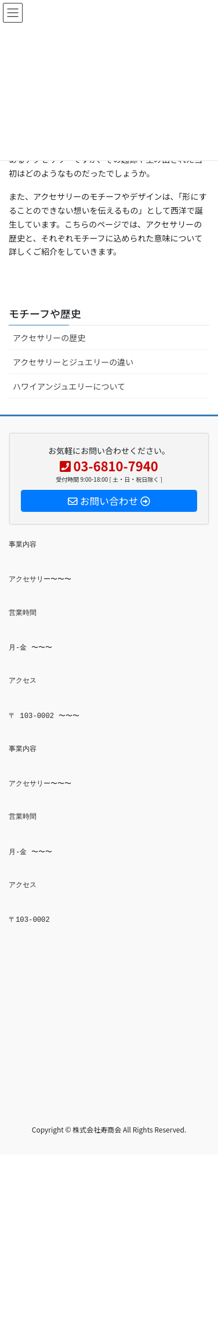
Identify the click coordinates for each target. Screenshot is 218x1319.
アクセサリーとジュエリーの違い (73, 362)
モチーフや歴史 (45, 313)
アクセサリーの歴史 (49, 337)
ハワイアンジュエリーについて (69, 386)
